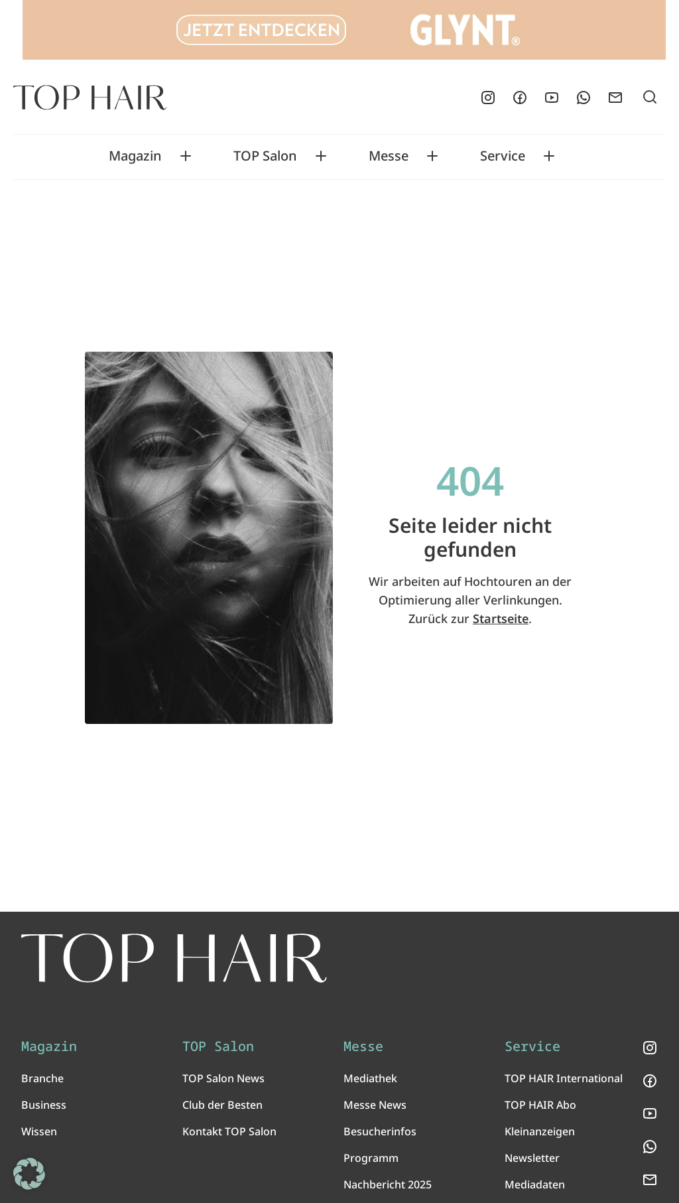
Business (43, 1104)
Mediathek (370, 1078)
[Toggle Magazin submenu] (185, 156)
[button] (29, 1174)
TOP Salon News (223, 1078)
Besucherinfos (379, 1131)
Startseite (500, 618)
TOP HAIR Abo (540, 1104)
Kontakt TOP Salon (229, 1131)
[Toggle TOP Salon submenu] (321, 156)
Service (502, 156)
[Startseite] (89, 97)
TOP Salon (265, 156)
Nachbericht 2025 (387, 1184)
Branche (42, 1078)
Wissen (39, 1131)
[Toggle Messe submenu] (432, 156)
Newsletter (532, 1158)
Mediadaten (535, 1184)
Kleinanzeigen (540, 1131)
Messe (388, 156)
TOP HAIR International (564, 1078)
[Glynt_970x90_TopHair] (344, 30)
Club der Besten (222, 1104)
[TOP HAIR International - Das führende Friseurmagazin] (174, 958)
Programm (371, 1158)
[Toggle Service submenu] (549, 156)
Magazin (135, 156)
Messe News (374, 1104)
